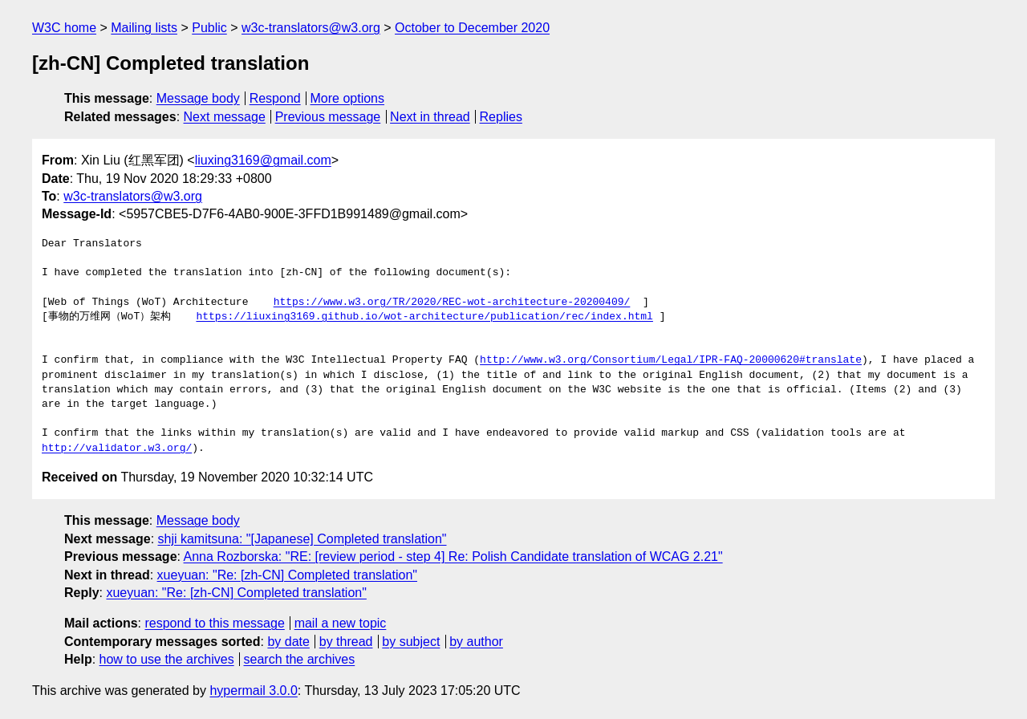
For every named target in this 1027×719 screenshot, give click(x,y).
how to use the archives (166, 659)
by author (476, 641)
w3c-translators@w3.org (311, 28)
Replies (501, 117)
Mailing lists (144, 28)
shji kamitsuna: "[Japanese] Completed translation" (302, 539)
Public (209, 28)
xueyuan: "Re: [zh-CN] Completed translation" (287, 575)
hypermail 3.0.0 (253, 690)
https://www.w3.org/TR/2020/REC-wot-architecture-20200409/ (452, 302)
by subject (411, 641)
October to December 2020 (472, 28)
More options (348, 98)
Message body (198, 98)
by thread (346, 641)
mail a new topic (340, 623)
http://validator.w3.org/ (117, 448)
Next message (225, 117)
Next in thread (430, 117)
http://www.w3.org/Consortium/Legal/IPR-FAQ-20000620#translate (671, 360)
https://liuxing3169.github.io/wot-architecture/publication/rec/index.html (424, 317)
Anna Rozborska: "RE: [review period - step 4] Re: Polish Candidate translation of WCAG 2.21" (453, 556)
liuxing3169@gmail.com (263, 160)
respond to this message (214, 623)
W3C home (64, 28)
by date (288, 641)
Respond (275, 98)
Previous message (328, 117)
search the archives (299, 659)
